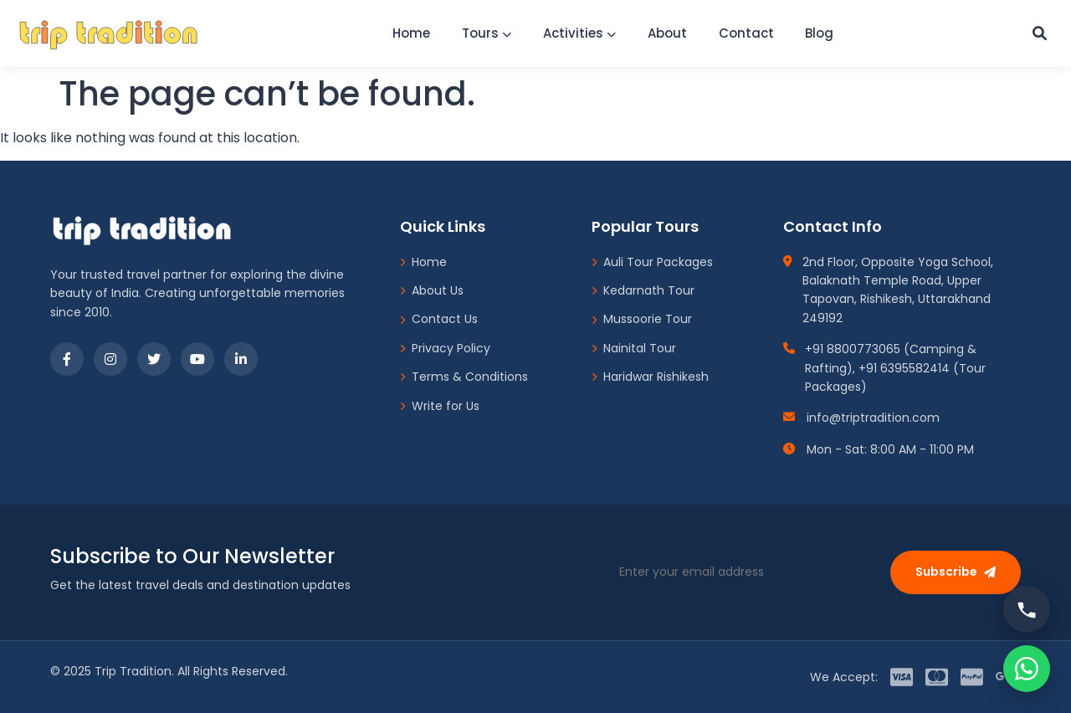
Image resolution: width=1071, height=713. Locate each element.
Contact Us (439, 318)
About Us (432, 290)
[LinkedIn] (241, 359)
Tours (481, 33)
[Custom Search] (1038, 33)
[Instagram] (110, 359)
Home (404, 33)
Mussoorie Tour (642, 318)
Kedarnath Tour (643, 290)
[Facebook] (67, 359)
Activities (577, 33)
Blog (825, 33)
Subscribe (955, 571)
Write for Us (439, 406)
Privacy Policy (445, 348)
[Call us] (1026, 609)
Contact (748, 33)
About (667, 33)
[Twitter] (154, 359)
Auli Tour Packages (652, 262)
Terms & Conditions (464, 376)
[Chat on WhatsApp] (1026, 668)
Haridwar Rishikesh (650, 376)
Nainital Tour (634, 348)
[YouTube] (197, 359)
